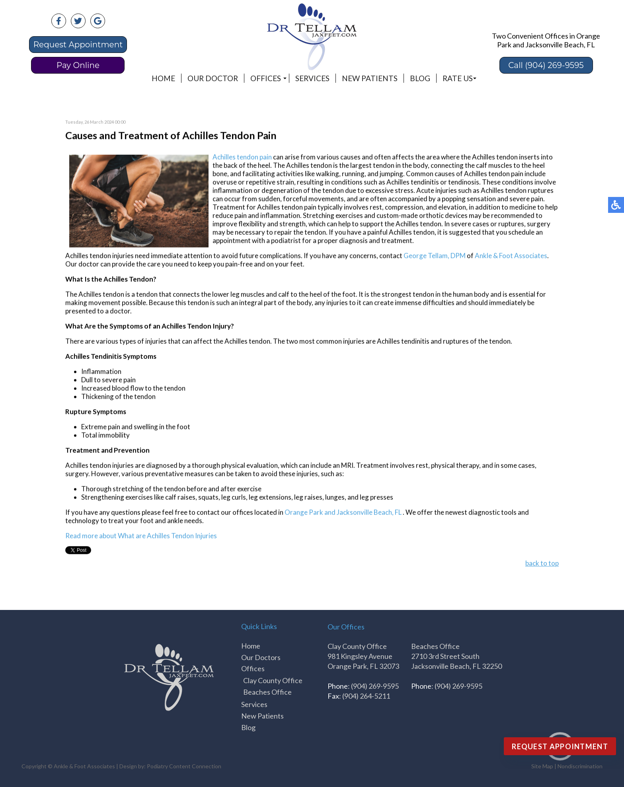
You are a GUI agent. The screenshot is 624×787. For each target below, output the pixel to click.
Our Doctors (261, 657)
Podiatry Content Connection (184, 766)
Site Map (542, 766)
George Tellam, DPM (435, 256)
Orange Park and (310, 512)
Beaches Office (267, 692)
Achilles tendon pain (242, 157)
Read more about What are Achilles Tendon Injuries (141, 536)
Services (312, 78)
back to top (542, 563)
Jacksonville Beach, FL (369, 512)
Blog (420, 78)
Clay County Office (272, 680)
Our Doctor (212, 78)
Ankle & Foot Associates (511, 256)
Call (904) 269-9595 (545, 65)
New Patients (370, 78)
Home (163, 78)
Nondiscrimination (580, 766)
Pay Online (78, 65)
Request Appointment (78, 44)
